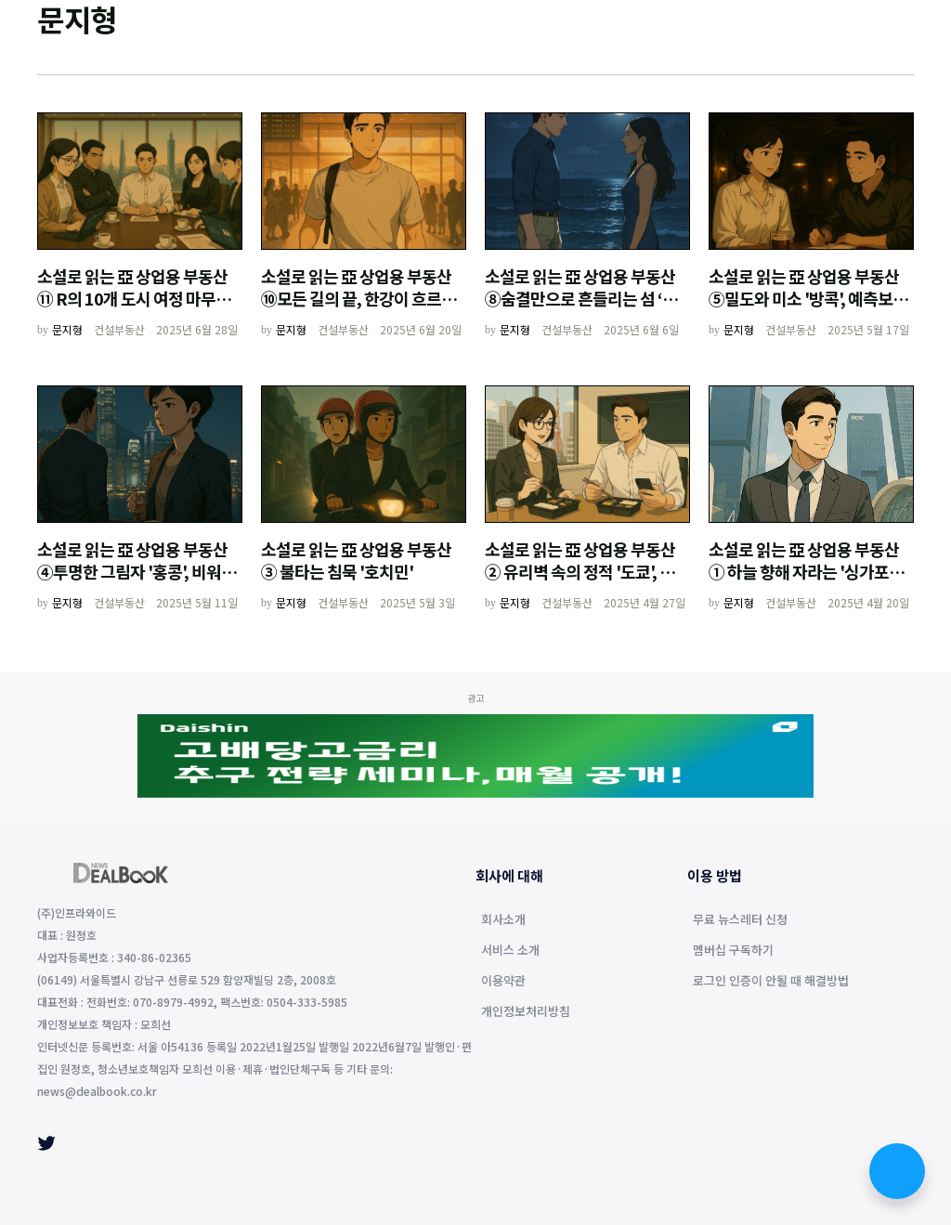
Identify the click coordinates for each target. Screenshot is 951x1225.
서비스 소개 (510, 951)
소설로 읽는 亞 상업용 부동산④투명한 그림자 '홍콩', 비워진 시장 (136, 571)
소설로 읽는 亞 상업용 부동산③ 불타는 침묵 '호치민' (356, 560)
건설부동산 (119, 329)
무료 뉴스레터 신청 (740, 920)
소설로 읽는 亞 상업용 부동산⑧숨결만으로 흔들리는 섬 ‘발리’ (581, 298)
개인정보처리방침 (525, 1012)
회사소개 (503, 920)
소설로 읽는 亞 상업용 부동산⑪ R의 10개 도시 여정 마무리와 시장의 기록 (133, 298)
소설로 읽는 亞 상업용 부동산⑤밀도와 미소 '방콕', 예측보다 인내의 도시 (808, 298)
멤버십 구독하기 (733, 951)
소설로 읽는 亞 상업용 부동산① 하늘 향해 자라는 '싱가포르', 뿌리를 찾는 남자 (809, 571)
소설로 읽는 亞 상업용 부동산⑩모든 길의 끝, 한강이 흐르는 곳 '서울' (358, 298)
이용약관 (503, 981)
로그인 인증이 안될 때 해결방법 (771, 981)
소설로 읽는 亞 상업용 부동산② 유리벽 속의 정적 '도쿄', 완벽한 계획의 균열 (587, 571)
